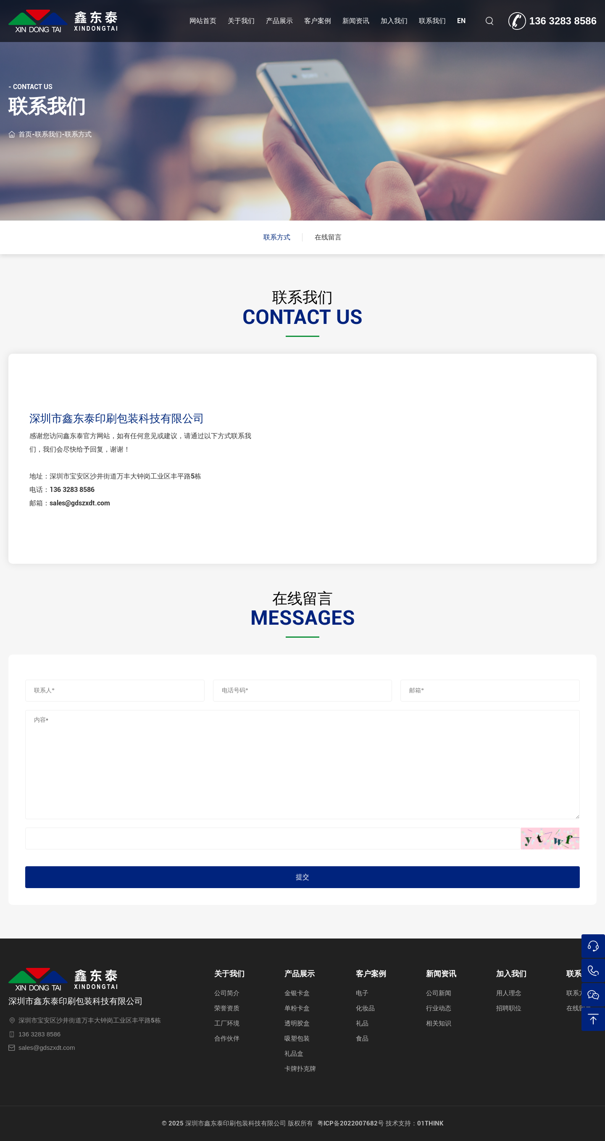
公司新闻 (438, 993)
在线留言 (328, 237)
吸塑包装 (297, 1038)
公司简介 (226, 993)
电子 (362, 993)
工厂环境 (226, 1023)
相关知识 (438, 1023)
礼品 (362, 1023)
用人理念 (508, 993)
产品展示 (279, 21)
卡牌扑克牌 (300, 1069)
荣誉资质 (226, 1008)
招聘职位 (508, 1008)
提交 (302, 877)
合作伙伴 (226, 1038)
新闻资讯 (355, 21)
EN (461, 21)
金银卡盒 (297, 993)
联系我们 (432, 21)
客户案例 (317, 21)
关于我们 (241, 21)
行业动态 (438, 1008)
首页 (25, 134)
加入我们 (394, 21)
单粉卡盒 (297, 1008)
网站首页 (202, 21)
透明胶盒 (297, 1023)
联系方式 (78, 134)
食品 (362, 1038)
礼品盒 (293, 1053)
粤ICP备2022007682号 (350, 1123)
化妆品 (365, 1008)
